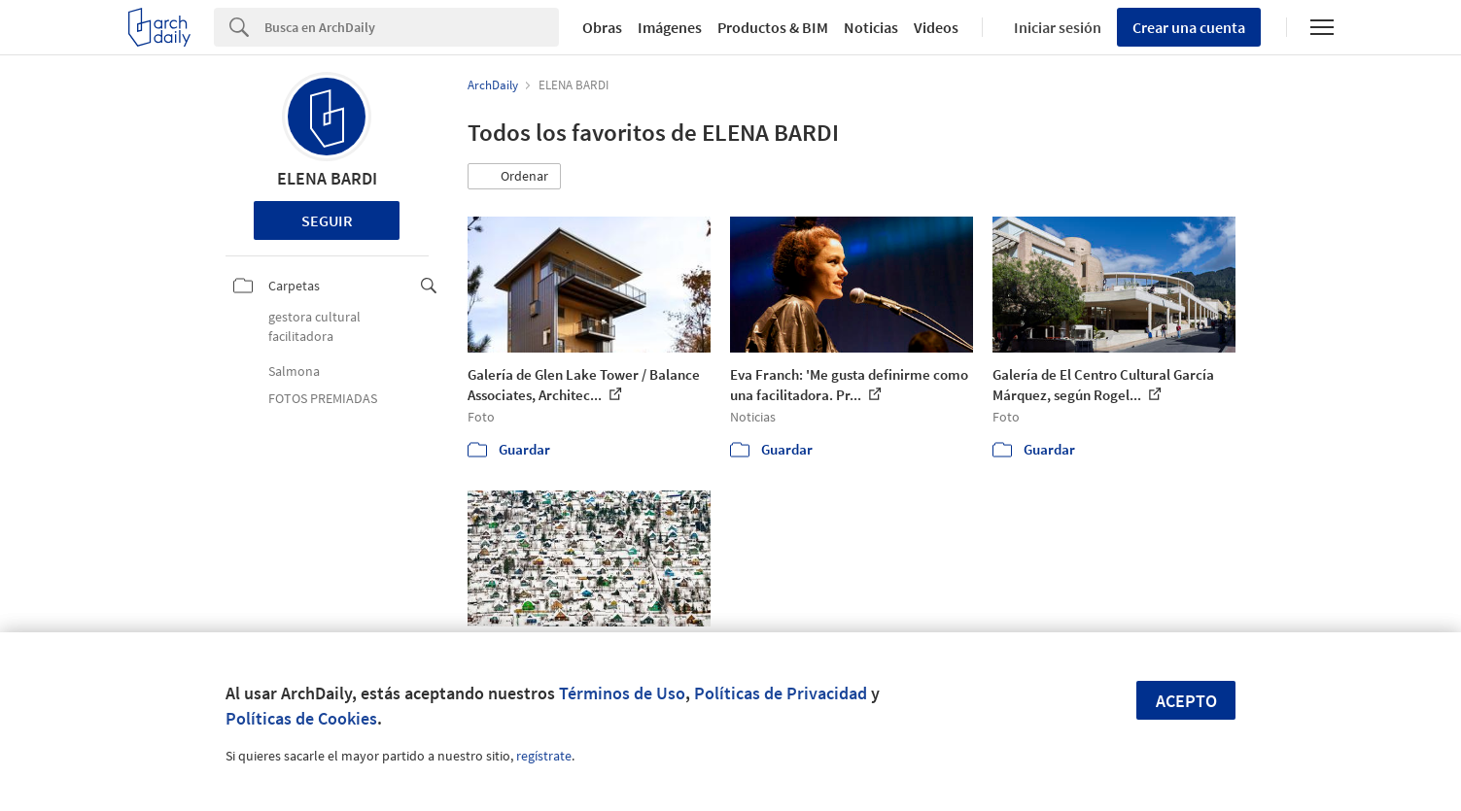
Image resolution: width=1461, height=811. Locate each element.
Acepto (1186, 701)
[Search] (411, 27)
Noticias (871, 27)
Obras (602, 27)
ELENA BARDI (327, 178)
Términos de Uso (622, 693)
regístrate (544, 755)
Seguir (327, 220)
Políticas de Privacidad (780, 693)
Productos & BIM (772, 27)
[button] (514, 176)
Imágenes (670, 27)
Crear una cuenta (1188, 27)
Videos (936, 27)
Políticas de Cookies (301, 718)
